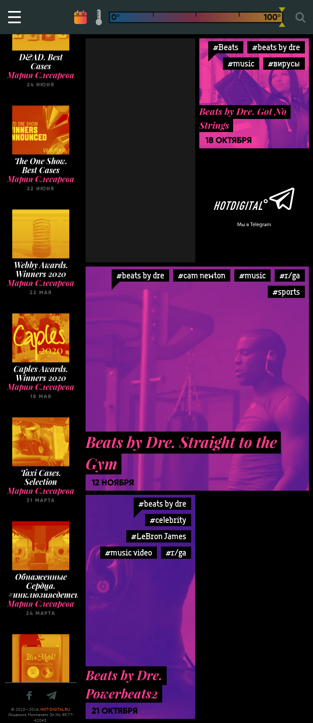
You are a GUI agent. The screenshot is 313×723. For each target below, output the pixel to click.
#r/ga (290, 275)
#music (241, 63)
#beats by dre (276, 47)
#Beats (225, 47)
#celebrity (168, 519)
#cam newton (201, 275)
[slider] (282, 17)
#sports (286, 291)
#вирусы (284, 63)
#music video (128, 552)
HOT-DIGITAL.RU (55, 709)
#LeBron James (158, 536)
